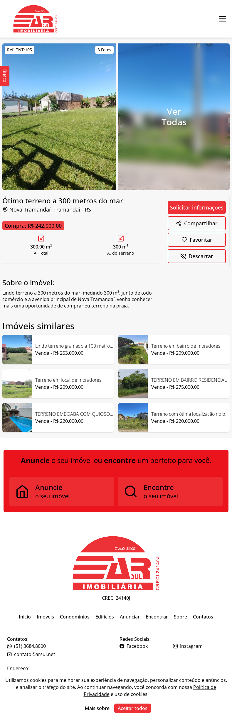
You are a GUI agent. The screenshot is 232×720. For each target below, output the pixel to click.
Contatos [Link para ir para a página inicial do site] (203, 616)
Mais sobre (97, 708)
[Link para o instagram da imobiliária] (199, 646)
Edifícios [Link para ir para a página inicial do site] (104, 616)
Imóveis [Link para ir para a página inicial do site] (45, 616)
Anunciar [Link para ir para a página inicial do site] (130, 616)
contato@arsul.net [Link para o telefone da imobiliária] (31, 654)
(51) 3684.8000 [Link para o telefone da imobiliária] (26, 646)
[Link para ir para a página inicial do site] (116, 563)
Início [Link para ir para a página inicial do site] (25, 616)
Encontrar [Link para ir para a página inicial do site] (157, 616)
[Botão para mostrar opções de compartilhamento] (197, 223)
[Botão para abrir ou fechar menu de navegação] (222, 19)
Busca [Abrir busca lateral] (4, 75)
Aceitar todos (132, 708)
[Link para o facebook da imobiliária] (146, 646)
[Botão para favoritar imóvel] (197, 240)
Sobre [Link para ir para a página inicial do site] (180, 616)
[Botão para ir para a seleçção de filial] (35, 19)
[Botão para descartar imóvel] (197, 256)
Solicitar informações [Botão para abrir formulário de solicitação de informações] (196, 207)
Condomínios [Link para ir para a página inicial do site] (75, 616)
